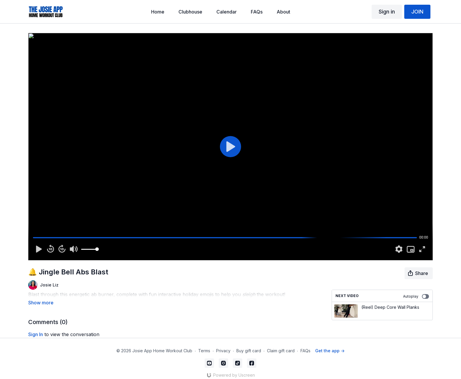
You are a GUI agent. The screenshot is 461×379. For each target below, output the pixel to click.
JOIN (417, 12)
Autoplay (416, 296)
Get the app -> (330, 344)
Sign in (387, 12)
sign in (35, 326)
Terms (204, 344)
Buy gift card (248, 344)
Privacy (223, 344)
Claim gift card (281, 344)
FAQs (305, 344)
